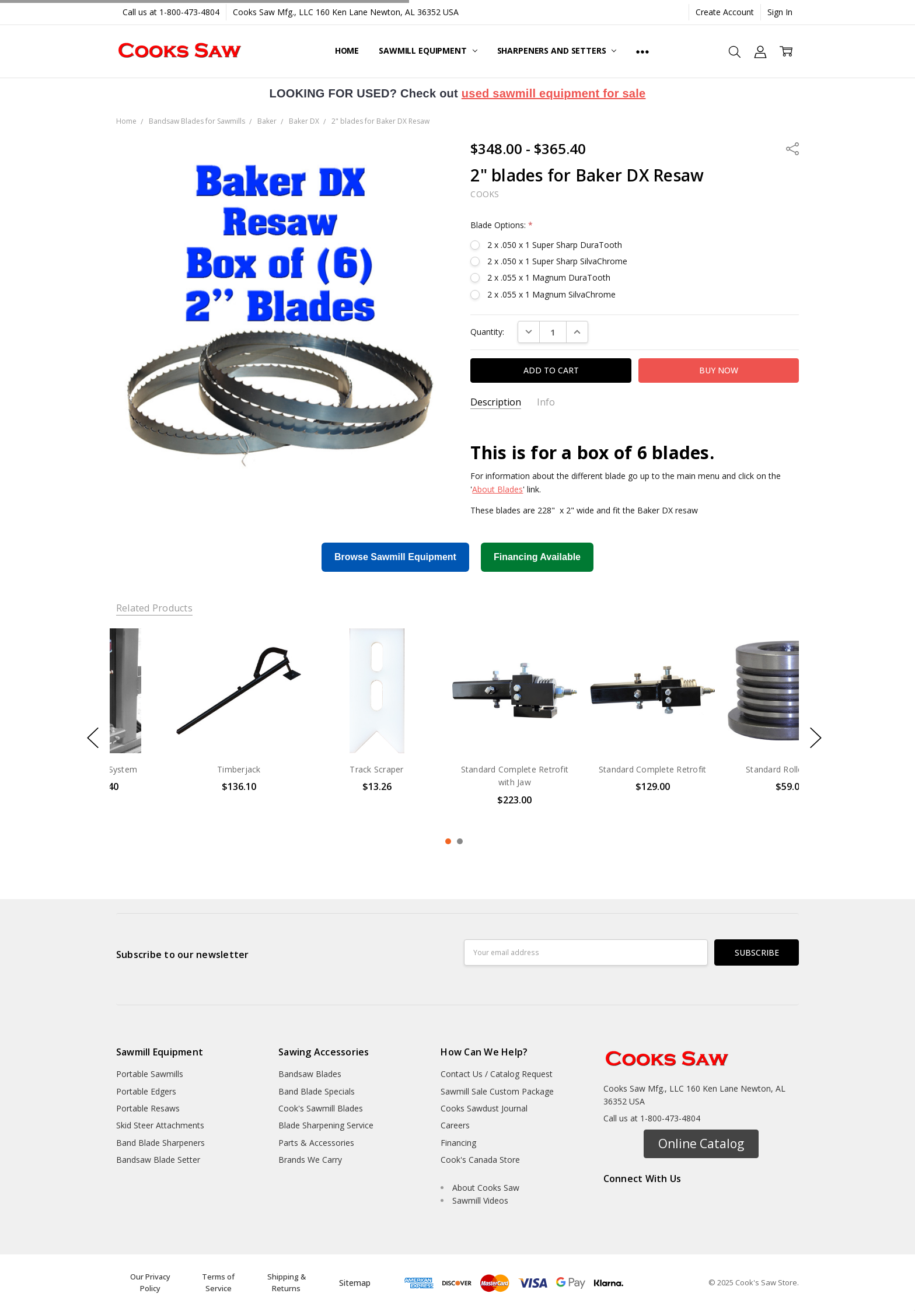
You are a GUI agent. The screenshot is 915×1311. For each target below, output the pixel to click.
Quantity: (487, 331)
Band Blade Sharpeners (160, 1142)
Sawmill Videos (480, 1200)
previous (93, 738)
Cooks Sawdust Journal (484, 1108)
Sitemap (355, 1282)
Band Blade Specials (316, 1091)
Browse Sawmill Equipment (395, 557)
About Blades (497, 489)
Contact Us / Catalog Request (497, 1073)
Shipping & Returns (286, 1282)
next (816, 738)
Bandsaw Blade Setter (158, 1159)
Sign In (779, 12)
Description (495, 402)
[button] (701, 1144)
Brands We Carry (310, 1159)
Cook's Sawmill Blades (320, 1108)
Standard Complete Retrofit (730, 769)
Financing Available (537, 557)
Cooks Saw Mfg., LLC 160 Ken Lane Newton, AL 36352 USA (346, 12)
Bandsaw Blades (309, 1073)
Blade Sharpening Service (325, 1125)
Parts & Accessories (316, 1142)
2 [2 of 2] (460, 841)
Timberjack (316, 769)
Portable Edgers (146, 1091)
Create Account (725, 12)
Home (347, 50)
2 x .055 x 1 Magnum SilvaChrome (551, 294)
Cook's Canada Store (480, 1159)
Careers (455, 1125)
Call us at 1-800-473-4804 (171, 12)
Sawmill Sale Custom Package (497, 1091)
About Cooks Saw (485, 1187)
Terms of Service (218, 1282)
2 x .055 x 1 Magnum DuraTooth (548, 277)
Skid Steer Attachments (160, 1125)
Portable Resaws (148, 1108)
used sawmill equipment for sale (554, 93)
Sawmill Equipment (428, 50)
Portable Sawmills (149, 1073)
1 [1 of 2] (448, 841)
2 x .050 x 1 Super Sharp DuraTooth (554, 244)
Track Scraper (454, 769)
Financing (458, 1142)
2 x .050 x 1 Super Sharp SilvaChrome (557, 261)
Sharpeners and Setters (557, 50)
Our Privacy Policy (150, 1282)
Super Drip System (178, 769)
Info (546, 402)
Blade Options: (501, 224)
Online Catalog (701, 1143)
